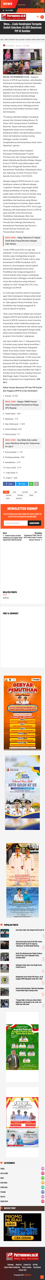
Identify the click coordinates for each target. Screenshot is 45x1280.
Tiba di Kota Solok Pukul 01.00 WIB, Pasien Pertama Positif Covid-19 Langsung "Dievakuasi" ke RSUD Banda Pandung (29, 944)
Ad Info (35, 1265)
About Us (19, 1265)
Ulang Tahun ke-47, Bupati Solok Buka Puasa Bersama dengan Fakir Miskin (22, 240)
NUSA (35, 492)
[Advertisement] (22, 567)
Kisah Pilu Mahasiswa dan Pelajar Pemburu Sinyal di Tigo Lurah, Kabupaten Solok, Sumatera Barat (29, 955)
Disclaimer (37, 1267)
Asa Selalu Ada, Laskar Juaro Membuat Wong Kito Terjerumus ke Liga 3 (22, 443)
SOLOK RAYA (19, 498)
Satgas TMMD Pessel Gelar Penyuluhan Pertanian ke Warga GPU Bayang (21, 404)
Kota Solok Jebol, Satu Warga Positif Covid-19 (30, 930)
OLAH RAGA (8, 495)
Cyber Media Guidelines (12, 1267)
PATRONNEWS (27, 1275)
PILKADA (31, 495)
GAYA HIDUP (25, 492)
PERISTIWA (20, 495)
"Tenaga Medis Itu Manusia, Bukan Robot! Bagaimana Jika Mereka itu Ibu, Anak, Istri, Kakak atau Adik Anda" (29, 1002)
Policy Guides (26, 1267)
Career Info (22, 1270)
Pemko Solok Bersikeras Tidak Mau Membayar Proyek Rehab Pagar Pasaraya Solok (30, 989)
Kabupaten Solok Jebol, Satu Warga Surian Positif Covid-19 (29, 966)
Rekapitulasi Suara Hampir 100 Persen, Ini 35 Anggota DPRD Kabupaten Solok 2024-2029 (29, 978)
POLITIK (8, 498)
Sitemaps (10, 1265)
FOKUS (14, 492)
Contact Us (27, 1265)
